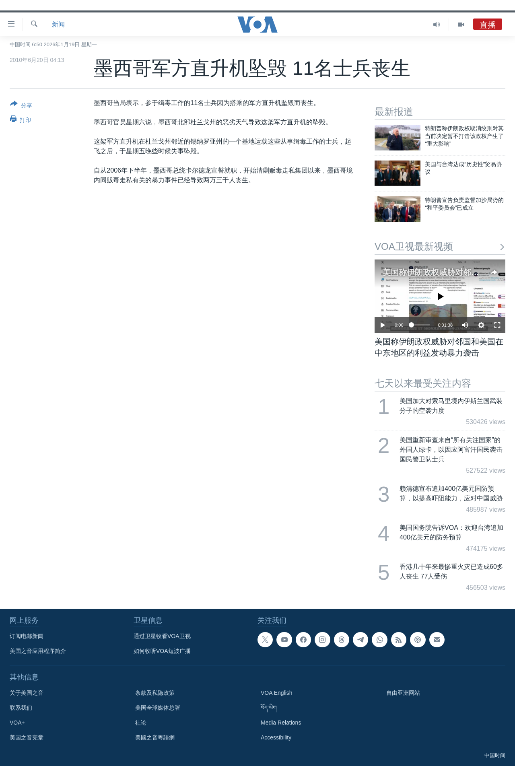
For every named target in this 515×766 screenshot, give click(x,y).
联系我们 (21, 707)
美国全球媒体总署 (157, 707)
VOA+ (17, 722)
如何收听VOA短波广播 (162, 651)
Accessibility (276, 737)
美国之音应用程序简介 (38, 651)
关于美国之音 (26, 693)
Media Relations (281, 722)
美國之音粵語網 (155, 737)
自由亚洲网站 (403, 693)
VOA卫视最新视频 (440, 246)
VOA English (277, 693)
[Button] (21, 106)
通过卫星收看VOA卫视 (162, 636)
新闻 (58, 24)
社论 (140, 722)
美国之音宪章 (26, 737)
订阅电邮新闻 (26, 636)
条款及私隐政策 (155, 693)
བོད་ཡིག (269, 707)
